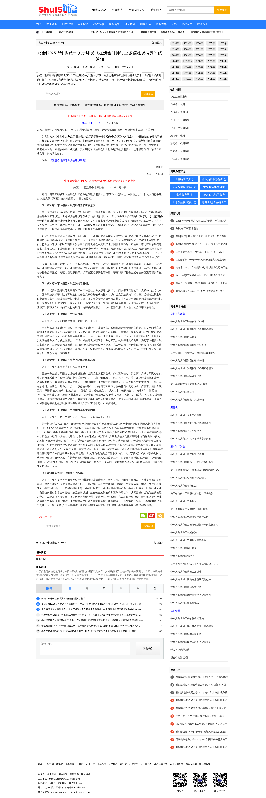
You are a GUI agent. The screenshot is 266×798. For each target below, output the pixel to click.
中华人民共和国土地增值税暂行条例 (189, 517)
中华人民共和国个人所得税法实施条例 (190, 438)
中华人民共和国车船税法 (183, 532)
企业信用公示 (176, 764)
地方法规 (67, 24)
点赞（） (48, 517)
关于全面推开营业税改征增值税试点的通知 (193, 353)
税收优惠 (98, 24)
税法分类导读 (184, 194)
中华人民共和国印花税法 (183, 485)
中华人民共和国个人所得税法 (185, 431)
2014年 (187, 67)
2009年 (175, 61)
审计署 (123, 764)
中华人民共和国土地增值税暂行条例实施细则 (194, 524)
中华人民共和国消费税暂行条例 (187, 360)
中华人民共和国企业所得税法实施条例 (190, 423)
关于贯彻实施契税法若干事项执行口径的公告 (194, 564)
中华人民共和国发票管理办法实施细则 (190, 642)
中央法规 (51, 24)
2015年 (199, 67)
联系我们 (74, 774)
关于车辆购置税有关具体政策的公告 (189, 384)
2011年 (211, 61)
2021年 (211, 73)
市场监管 (90, 764)
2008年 (223, 55)
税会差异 (161, 24)
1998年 (223, 43)
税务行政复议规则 (179, 657)
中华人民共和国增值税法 (183, 337)
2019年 (187, 73)
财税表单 (187, 24)
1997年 (211, 43)
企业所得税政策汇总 (214, 179)
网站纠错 (85, 774)
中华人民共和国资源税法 (183, 501)
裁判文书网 (191, 764)
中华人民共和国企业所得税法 (185, 415)
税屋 (40, 42)
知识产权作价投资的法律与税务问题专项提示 (63, 598)
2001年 (199, 49)
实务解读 (83, 24)
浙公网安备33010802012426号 (52, 792)
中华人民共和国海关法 (182, 392)
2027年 (223, 79)
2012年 (223, 61)
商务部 (59, 764)
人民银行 (113, 764)
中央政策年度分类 (214, 187)
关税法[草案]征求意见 (187, 228)
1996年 (199, 43)
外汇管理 (133, 764)
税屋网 (41, 774)
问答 (174, 24)
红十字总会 (146, 764)
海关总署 (101, 764)
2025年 (199, 79)
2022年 (223, 73)
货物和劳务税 (177, 313)
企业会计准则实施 (179, 128)
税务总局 (69, 764)
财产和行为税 (177, 446)
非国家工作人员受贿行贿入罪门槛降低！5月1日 (114, 32)
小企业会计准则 (178, 96)
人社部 (80, 764)
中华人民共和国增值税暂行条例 (187, 321)
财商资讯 (202, 24)
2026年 (211, 79)
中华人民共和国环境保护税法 (185, 587)
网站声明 (63, 774)
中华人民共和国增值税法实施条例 (188, 345)
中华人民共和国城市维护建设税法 (188, 478)
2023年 (61, 42)
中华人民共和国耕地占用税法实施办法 (190, 579)
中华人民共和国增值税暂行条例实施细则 (191, 329)
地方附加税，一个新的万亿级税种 (57, 32)
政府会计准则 (177, 135)
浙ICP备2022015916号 (80, 792)
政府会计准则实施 (179, 159)
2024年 (187, 79)
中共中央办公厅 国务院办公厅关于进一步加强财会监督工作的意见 (94, 136)
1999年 (175, 49)
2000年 (187, 49)
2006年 (199, 55)
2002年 (211, 49)
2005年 (187, 55)
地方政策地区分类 (214, 194)
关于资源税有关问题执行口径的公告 (189, 509)
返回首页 (157, 42)
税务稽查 (130, 24)
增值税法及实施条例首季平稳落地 (207, 32)
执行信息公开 (160, 764)
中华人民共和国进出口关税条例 (187, 399)
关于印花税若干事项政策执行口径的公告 (191, 493)
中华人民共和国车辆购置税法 (185, 376)
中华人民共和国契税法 (182, 556)
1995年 (187, 43)
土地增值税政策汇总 (184, 202)
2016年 (211, 67)
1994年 (175, 43)
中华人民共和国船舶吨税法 (184, 603)
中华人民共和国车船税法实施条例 (188, 540)
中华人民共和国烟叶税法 (183, 548)
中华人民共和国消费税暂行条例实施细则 (191, 368)
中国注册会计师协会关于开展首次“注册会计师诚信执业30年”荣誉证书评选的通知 (100, 105)
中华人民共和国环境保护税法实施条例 (190, 595)
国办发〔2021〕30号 (117, 140)
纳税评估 (145, 24)
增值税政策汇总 (184, 179)
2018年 (175, 73)
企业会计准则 (177, 104)
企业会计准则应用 (179, 112)
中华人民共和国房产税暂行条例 (187, 454)
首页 (39, 24)
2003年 (223, 49)
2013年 (175, 67)
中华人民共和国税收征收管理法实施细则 (191, 626)
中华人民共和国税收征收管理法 (187, 618)
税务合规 (114, 24)
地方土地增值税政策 (214, 202)
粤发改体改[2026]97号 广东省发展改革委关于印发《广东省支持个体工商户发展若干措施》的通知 (88, 631)
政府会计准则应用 (179, 143)
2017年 (223, 67)
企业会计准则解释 (179, 120)
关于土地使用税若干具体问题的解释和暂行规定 (195, 470)
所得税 (174, 407)
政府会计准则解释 (179, 151)
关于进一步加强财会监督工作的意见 (92, 225)
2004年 (175, 55)
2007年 (211, 55)
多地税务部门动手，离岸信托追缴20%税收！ (163, 32)
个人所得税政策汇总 (184, 187)
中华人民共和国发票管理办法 (185, 634)
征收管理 (175, 610)
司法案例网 (204, 764)
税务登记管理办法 (179, 649)
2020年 (199, 73)
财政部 (50, 764)
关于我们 (51, 774)
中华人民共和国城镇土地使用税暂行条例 (191, 462)
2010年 (199, 61)
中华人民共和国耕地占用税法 (185, 571)
